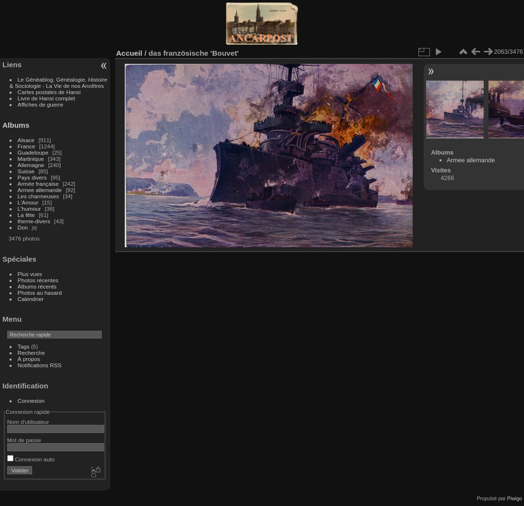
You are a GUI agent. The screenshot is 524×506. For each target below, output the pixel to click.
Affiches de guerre (40, 104)
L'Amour (28, 202)
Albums (15, 125)
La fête (26, 215)
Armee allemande (40, 190)
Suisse (26, 171)
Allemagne (31, 165)
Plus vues (30, 274)
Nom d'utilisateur (28, 422)
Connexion (31, 401)
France (27, 146)
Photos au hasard (40, 292)
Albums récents (37, 286)
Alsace (26, 140)
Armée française (38, 184)
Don (23, 227)
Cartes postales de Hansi (49, 92)
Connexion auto (31, 459)
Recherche (31, 352)
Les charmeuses (38, 196)
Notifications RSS (40, 365)
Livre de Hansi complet (46, 98)
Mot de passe (24, 440)
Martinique (31, 159)
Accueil (129, 53)
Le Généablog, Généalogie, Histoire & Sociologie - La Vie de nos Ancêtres (58, 82)
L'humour (29, 208)
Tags (24, 346)
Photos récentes (38, 280)
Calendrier (31, 299)
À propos (29, 359)
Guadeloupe (33, 152)
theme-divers (34, 221)
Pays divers (32, 177)
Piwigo (514, 498)
